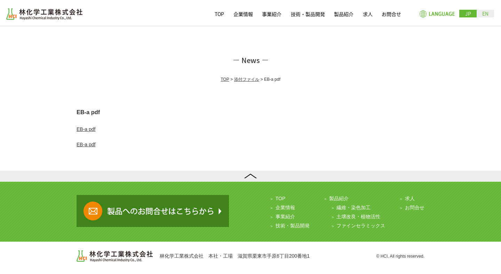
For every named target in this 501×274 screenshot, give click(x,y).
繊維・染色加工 (353, 207)
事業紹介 (271, 13)
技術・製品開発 (308, 13)
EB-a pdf (86, 129)
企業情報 (243, 13)
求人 (368, 13)
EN (485, 13)
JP (468, 13)
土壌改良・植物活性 (358, 216)
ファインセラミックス (360, 225)
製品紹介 (343, 13)
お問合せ (391, 13)
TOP (219, 13)
